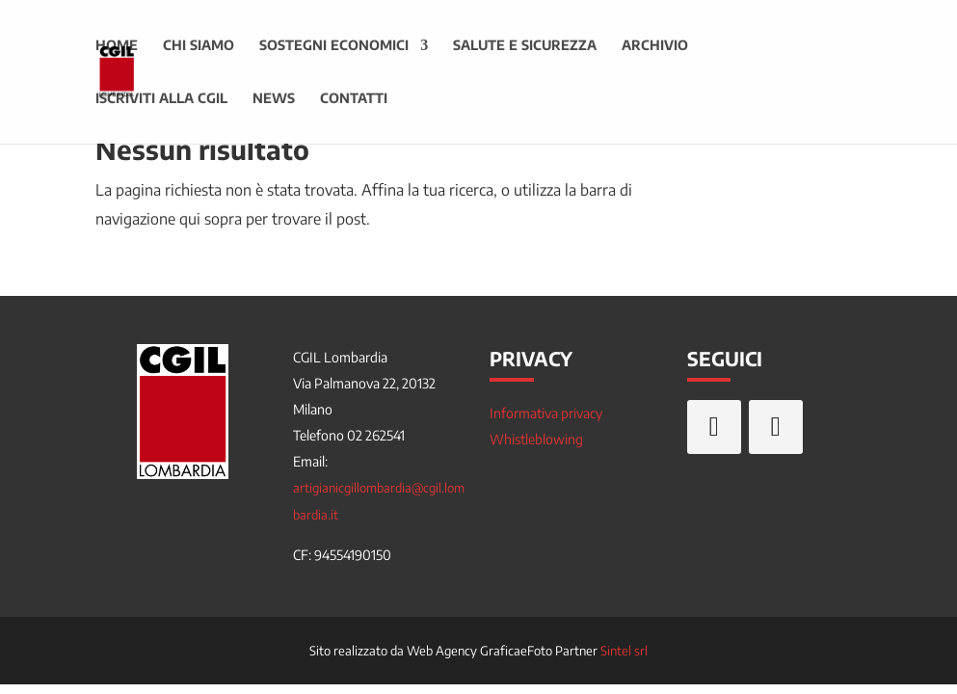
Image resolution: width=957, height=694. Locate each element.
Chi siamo (198, 47)
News (274, 99)
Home (116, 47)
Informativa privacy (546, 413)
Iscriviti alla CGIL (161, 99)
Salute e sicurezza (525, 47)
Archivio (655, 47)
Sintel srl (624, 650)
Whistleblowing (536, 439)
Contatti (353, 99)
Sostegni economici (334, 47)
